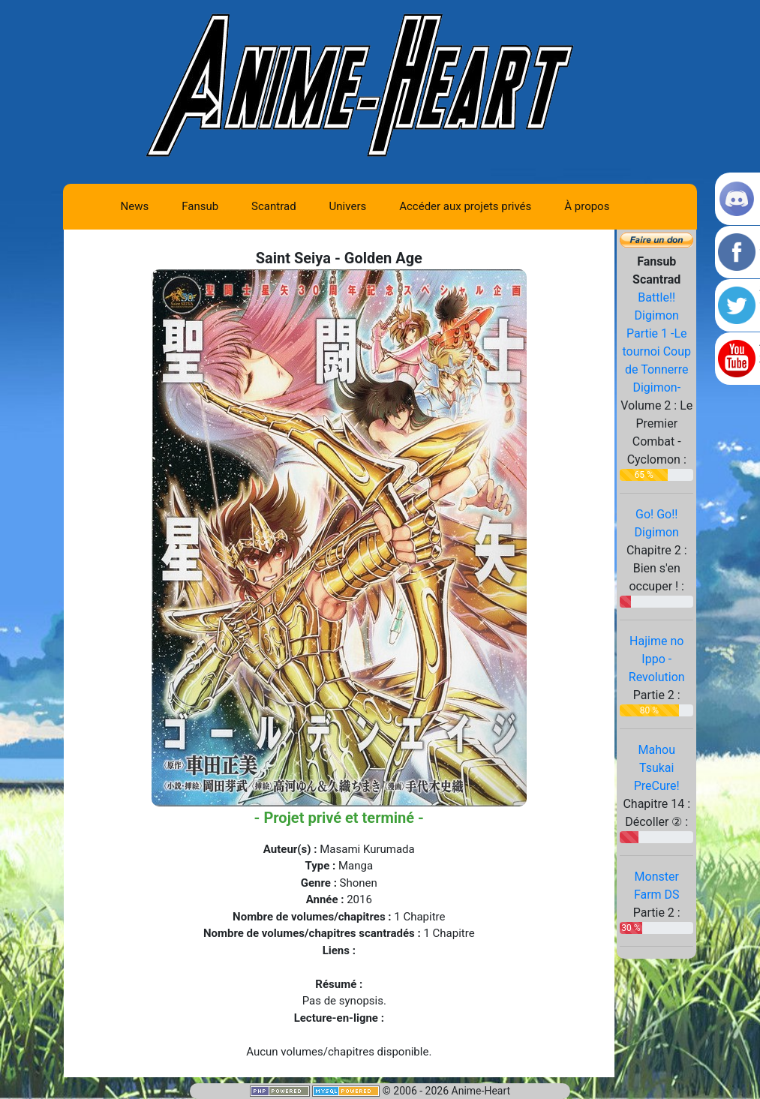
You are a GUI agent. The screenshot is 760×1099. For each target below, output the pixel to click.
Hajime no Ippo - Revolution (657, 659)
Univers (348, 206)
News (135, 206)
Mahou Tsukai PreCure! (657, 768)
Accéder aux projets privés (465, 206)
